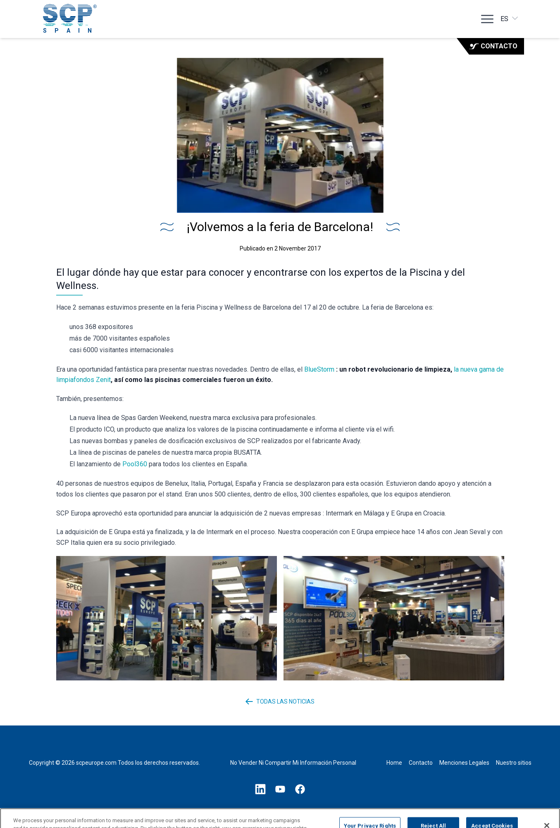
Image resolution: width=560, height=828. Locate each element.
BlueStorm (319, 369)
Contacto (493, 46)
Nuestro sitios (513, 762)
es (509, 18)
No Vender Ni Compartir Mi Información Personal (293, 762)
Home (394, 762)
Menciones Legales (464, 762)
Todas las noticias (280, 701)
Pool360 (134, 464)
